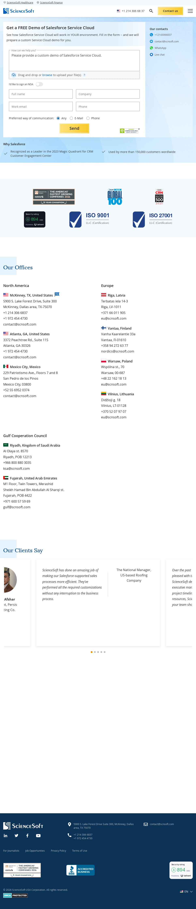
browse (47, 75)
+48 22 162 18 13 (113, 378)
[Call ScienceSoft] (130, 11)
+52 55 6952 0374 (16, 390)
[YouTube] (38, 835)
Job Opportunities (35, 850)
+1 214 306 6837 (15, 313)
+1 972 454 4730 (15, 318)
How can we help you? (23, 50)
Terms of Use (79, 850)
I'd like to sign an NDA (21, 84)
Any (61, 118)
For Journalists (11, 850)
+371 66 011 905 (113, 313)
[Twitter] (16, 835)
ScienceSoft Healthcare (18, 2)
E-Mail (76, 118)
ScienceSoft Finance (49, 2)
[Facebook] (27, 835)
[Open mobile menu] (190, 11)
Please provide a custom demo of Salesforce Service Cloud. (74, 60)
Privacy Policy (58, 850)
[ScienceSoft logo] (18, 11)
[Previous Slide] (15, 602)
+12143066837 (163, 34)
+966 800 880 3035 (17, 462)
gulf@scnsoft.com (16, 507)
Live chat (160, 54)
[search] (151, 11)
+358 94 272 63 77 (114, 345)
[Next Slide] (181, 602)
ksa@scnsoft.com (16, 468)
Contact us (170, 11)
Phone (93, 118)
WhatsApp (160, 47)
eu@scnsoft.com (113, 318)
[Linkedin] (5, 835)
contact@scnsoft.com (167, 41)
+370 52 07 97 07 (113, 411)
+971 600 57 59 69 (16, 501)
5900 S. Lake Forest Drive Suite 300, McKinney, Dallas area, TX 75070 (104, 825)
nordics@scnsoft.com (117, 351)
